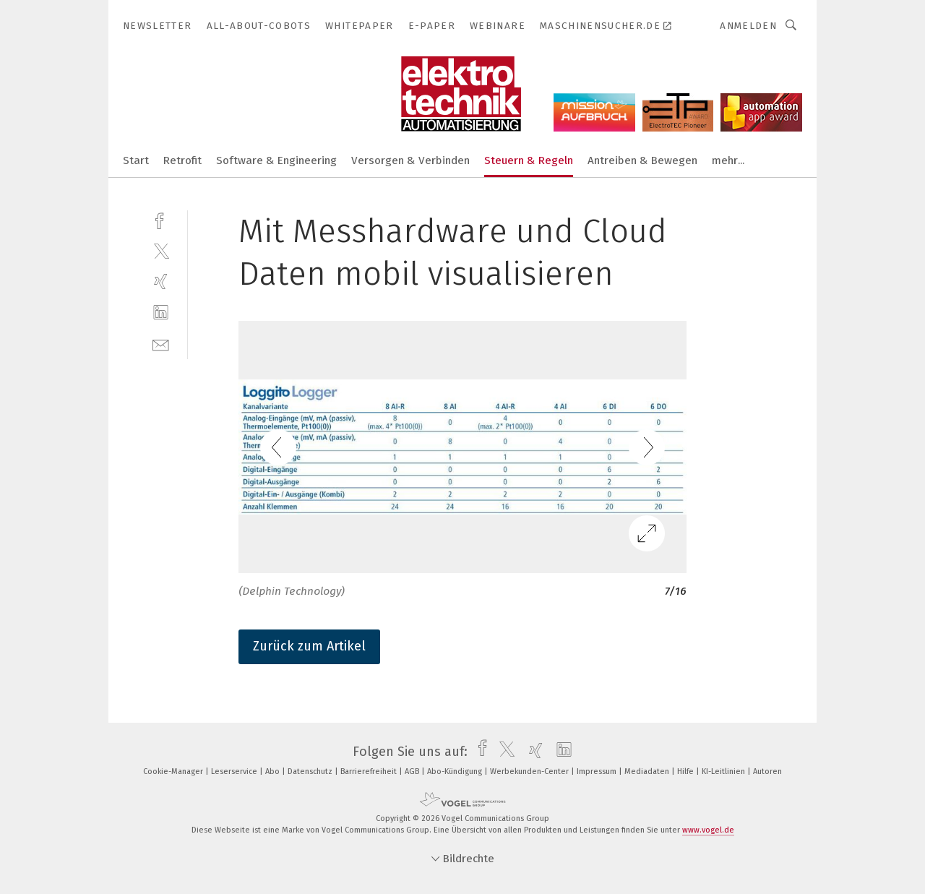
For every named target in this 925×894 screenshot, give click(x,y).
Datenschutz (311, 771)
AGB (413, 771)
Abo (273, 771)
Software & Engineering (276, 160)
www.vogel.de (708, 830)
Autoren (767, 771)
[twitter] (161, 250)
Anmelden (748, 26)
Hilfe (686, 771)
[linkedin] (161, 313)
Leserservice (235, 771)
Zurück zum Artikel (309, 646)
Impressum (598, 771)
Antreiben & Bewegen (642, 160)
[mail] (161, 344)
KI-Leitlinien (724, 771)
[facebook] (161, 219)
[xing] (161, 281)
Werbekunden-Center (530, 771)
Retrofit (182, 160)
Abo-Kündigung (455, 771)
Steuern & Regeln (528, 160)
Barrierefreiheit (369, 771)
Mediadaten (647, 771)
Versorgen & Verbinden (410, 160)
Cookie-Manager (174, 771)
